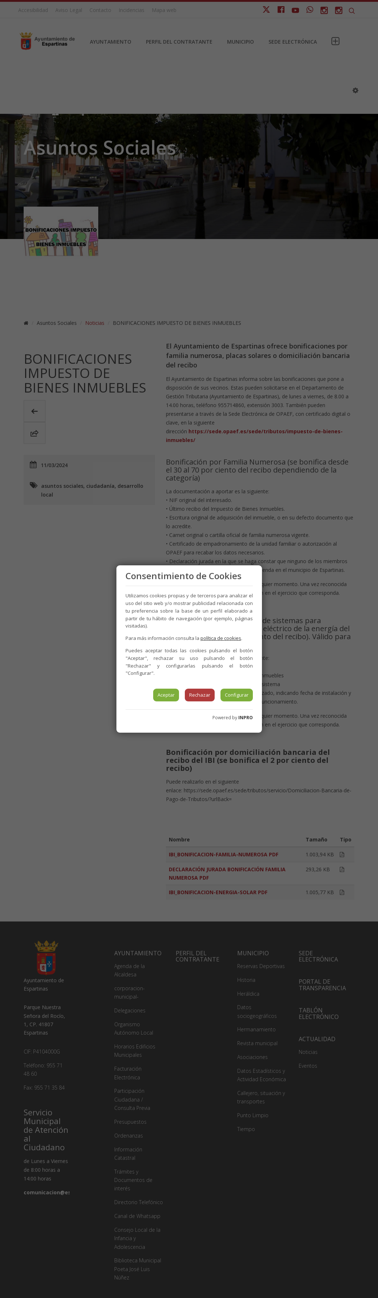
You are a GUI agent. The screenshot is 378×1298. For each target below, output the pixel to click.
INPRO (245, 717)
